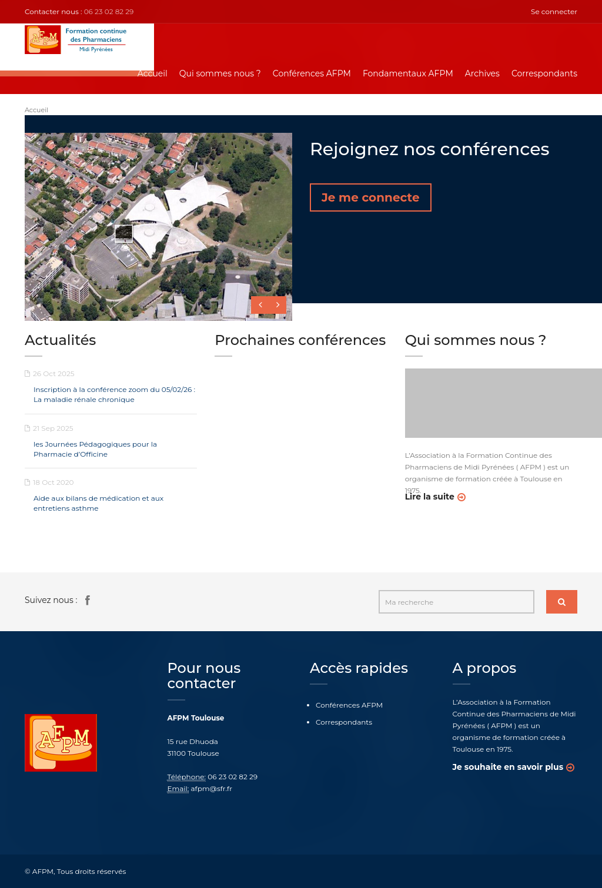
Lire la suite (429, 496)
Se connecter (554, 11)
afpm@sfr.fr (211, 788)
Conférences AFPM (312, 73)
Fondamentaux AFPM (408, 73)
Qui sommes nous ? (220, 73)
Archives (482, 73)
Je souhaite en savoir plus (508, 767)
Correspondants (544, 73)
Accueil (153, 73)
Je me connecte (371, 197)
